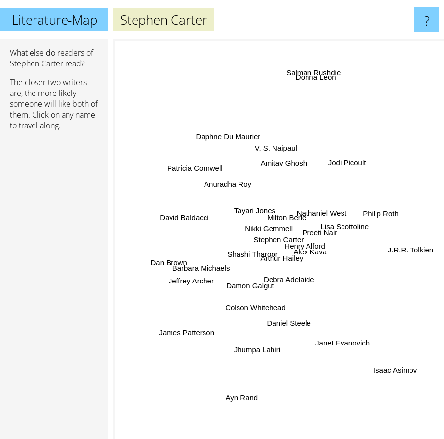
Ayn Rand (240, 395)
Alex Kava (311, 251)
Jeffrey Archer (189, 280)
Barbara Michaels (201, 269)
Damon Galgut (249, 286)
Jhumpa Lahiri (257, 349)
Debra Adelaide (289, 280)
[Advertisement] (54, 289)
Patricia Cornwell (192, 165)
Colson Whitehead (255, 306)
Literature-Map (54, 20)
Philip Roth (376, 215)
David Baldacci (184, 215)
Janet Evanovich (346, 341)
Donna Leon (316, 80)
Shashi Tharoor (250, 255)
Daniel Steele (289, 322)
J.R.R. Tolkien (413, 246)
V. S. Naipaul (276, 152)
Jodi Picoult (350, 163)
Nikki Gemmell (269, 228)
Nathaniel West (321, 213)
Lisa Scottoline (345, 226)
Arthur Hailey (284, 257)
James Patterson (184, 334)
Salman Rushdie (312, 71)
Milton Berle (287, 219)
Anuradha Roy (228, 183)
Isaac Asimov (398, 372)
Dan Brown (164, 262)
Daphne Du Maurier (228, 136)
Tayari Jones (255, 211)
